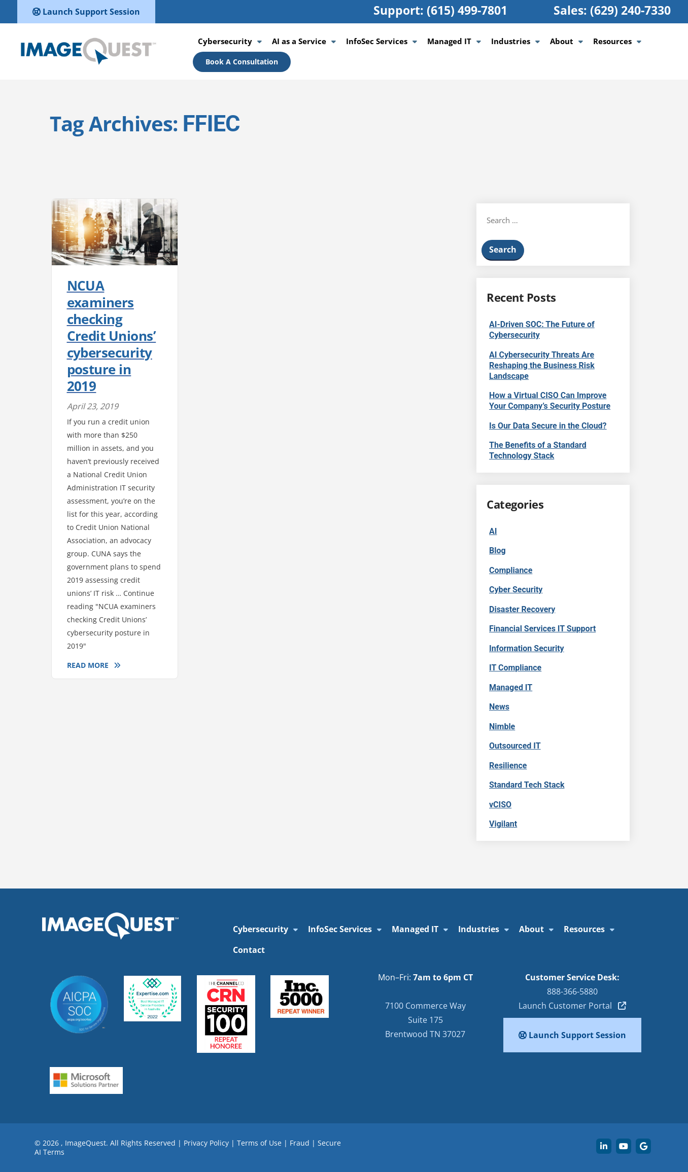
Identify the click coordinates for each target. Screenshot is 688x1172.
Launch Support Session (86, 11)
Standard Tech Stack (526, 785)
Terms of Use (259, 1143)
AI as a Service (299, 41)
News (499, 707)
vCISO (500, 804)
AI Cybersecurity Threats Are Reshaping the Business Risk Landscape (542, 365)
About (561, 41)
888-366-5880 (572, 991)
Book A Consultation (241, 61)
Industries (510, 41)
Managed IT (449, 41)
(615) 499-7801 (467, 10)
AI (493, 531)
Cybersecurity (225, 41)
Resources (612, 41)
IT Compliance (515, 667)
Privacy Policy (206, 1143)
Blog (497, 550)
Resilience (508, 765)
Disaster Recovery (522, 609)
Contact (249, 949)
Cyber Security (515, 589)
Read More (88, 665)
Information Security (526, 648)
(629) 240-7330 (630, 10)
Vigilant (503, 824)
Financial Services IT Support (542, 628)
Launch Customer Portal (572, 1005)
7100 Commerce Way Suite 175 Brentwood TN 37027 (425, 1020)
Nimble (502, 726)
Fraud (299, 1143)
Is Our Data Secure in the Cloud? (548, 426)
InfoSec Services (376, 41)
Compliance (510, 570)
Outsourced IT (515, 746)
